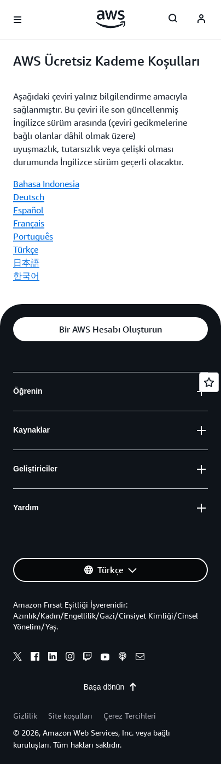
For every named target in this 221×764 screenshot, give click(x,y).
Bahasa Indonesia (46, 183)
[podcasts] (122, 658)
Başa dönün (111, 687)
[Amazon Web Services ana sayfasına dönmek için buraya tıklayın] (111, 19)
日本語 (26, 262)
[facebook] (35, 658)
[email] (140, 658)
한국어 (26, 275)
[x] (17, 658)
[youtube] (105, 658)
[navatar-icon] (201, 20)
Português (33, 236)
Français (28, 223)
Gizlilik (25, 715)
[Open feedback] (209, 382)
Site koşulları (70, 715)
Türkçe (25, 249)
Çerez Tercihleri (129, 715)
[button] (110, 329)
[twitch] (87, 658)
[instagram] (70, 658)
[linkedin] (52, 658)
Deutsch (28, 196)
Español (28, 210)
